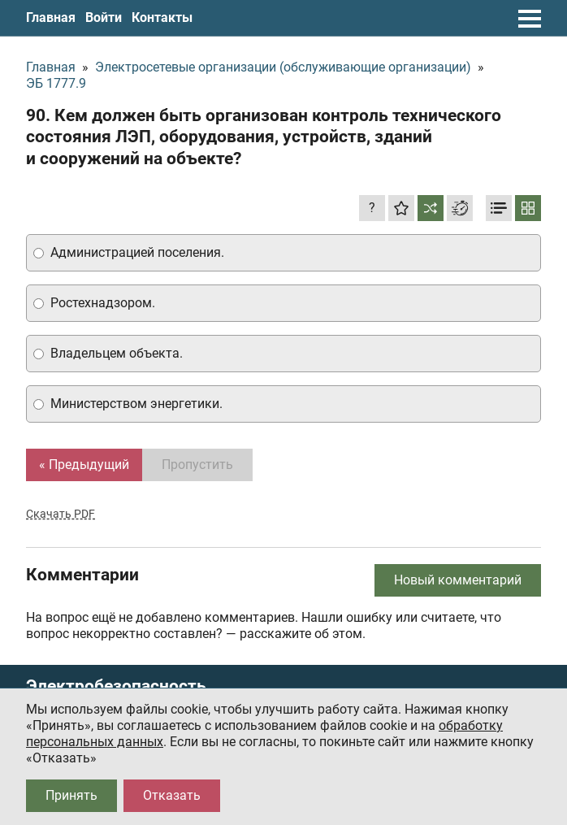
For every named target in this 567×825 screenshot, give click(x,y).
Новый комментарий (458, 580)
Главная (51, 17)
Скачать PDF (60, 513)
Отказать (172, 795)
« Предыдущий (84, 464)
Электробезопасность (116, 686)
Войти (103, 17)
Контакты (162, 17)
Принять (71, 795)
